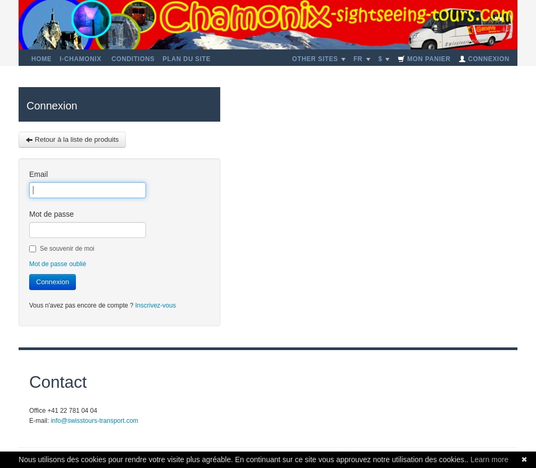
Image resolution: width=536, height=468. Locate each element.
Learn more (489, 459)
